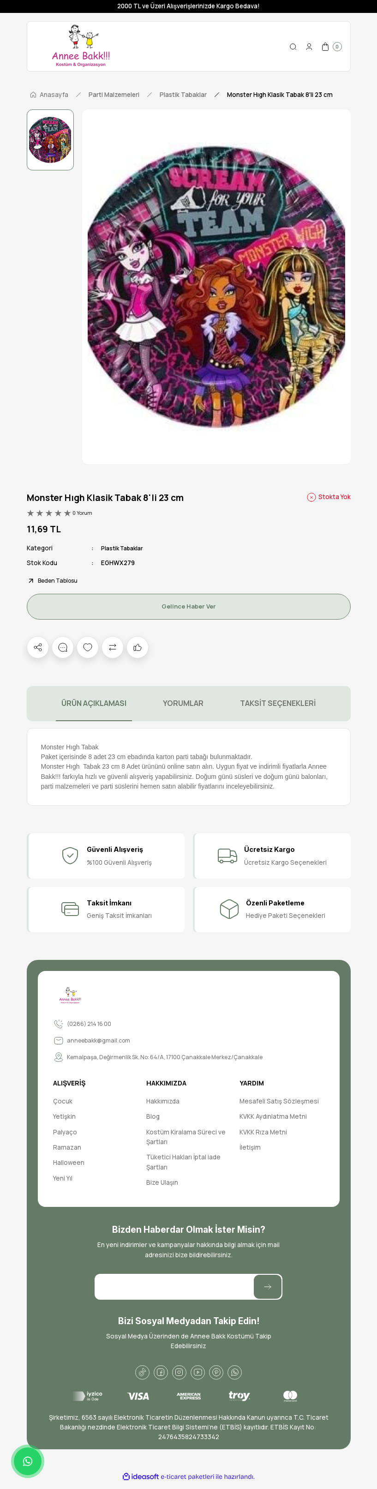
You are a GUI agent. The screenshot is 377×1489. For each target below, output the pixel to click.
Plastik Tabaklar (124, 548)
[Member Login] (309, 46)
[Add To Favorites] (88, 648)
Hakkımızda (163, 1101)
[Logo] (81, 46)
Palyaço (65, 1132)
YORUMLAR (183, 704)
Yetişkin (64, 1117)
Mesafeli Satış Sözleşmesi (279, 1101)
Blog (153, 1117)
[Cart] (331, 46)
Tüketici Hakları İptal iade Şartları (183, 1162)
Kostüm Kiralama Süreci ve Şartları (186, 1137)
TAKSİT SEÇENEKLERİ (278, 704)
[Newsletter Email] (188, 1287)
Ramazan (67, 1148)
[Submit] (267, 1287)
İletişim (250, 1148)
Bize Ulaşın (162, 1183)
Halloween (68, 1163)
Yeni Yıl (62, 1179)
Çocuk (62, 1101)
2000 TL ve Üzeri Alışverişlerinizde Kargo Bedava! (188, 6)
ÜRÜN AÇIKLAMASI (93, 704)
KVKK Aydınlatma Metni (273, 1117)
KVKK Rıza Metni (263, 1132)
